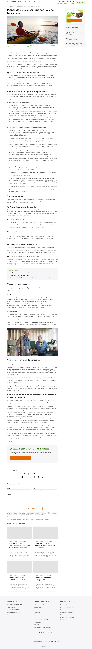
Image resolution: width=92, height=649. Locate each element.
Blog (35, 2)
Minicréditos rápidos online (67, 607)
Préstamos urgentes (65, 614)
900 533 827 (70, 2)
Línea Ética (36, 624)
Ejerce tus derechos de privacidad (42, 627)
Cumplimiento (37, 622)
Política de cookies (38, 607)
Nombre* (9, 488)
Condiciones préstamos (40, 609)
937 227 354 (62, 2)
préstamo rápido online (30, 278)
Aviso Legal (37, 612)
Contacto (41, 2)
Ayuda (31, 2)
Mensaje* (9, 494)
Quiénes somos (38, 614)
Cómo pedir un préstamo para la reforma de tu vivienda (74, 43)
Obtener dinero (20, 458)
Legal (47, 514)
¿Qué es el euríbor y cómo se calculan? (21, 273)
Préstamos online (23, 2)
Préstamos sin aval (65, 609)
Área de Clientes (80, 2)
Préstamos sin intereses (66, 612)
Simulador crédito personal (67, 617)
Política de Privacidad (44, 519)
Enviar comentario (32, 508)
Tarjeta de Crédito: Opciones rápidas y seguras (74, 38)
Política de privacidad (39, 605)
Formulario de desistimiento (41, 619)
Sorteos (62, 619)
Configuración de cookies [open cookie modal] (47, 632)
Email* (34, 488)
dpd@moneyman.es (11, 518)
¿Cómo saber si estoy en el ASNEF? (20, 275)
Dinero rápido (63, 605)
